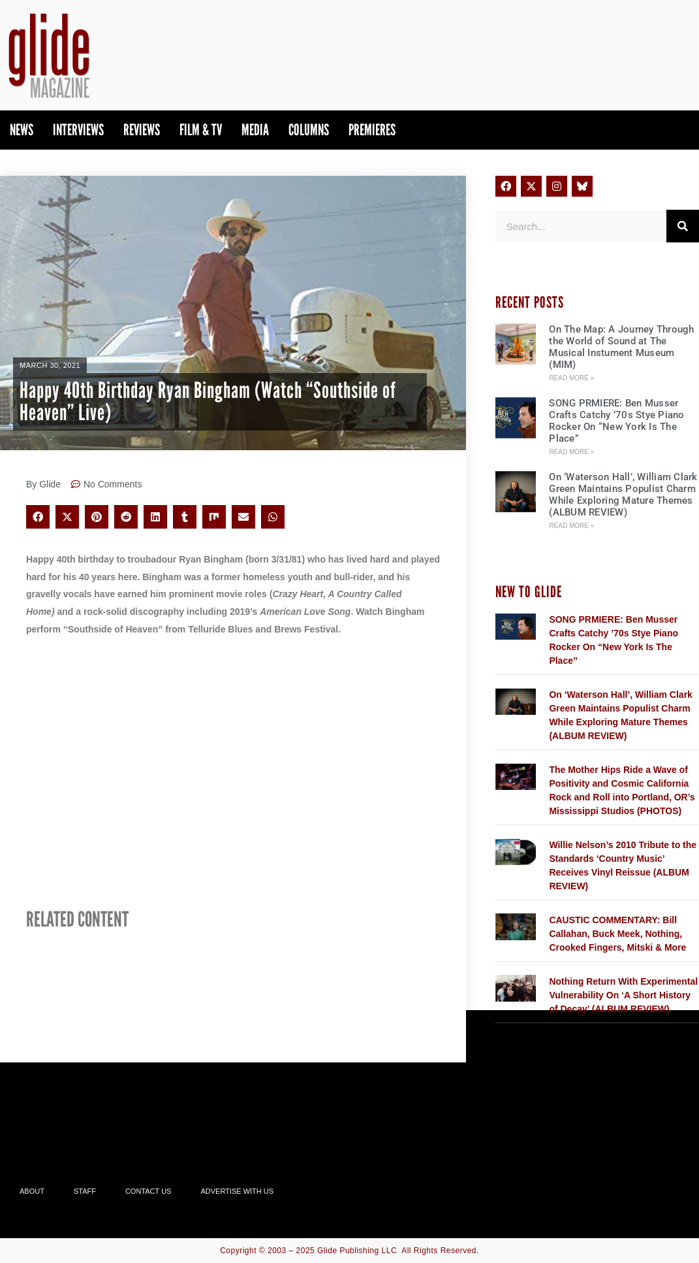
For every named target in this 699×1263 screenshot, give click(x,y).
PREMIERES (372, 129)
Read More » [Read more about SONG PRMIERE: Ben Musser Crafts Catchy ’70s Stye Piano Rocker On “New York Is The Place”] (571, 451)
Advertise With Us (236, 1191)
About (32, 1191)
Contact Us (148, 1191)
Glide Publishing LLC (357, 1250)
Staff (85, 1191)
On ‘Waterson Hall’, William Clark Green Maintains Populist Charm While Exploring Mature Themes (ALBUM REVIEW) (623, 494)
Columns (308, 129)
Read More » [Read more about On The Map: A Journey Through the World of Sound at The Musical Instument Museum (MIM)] (571, 378)
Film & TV (200, 129)
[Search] (682, 226)
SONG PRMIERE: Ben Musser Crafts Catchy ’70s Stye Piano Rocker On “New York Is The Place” (616, 420)
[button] (38, 517)
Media (255, 129)
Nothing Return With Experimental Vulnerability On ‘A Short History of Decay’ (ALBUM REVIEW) (623, 995)
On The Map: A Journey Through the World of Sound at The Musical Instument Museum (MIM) (621, 346)
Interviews (78, 129)
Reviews (141, 129)
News (21, 129)
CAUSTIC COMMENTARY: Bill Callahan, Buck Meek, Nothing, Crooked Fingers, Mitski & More (617, 934)
